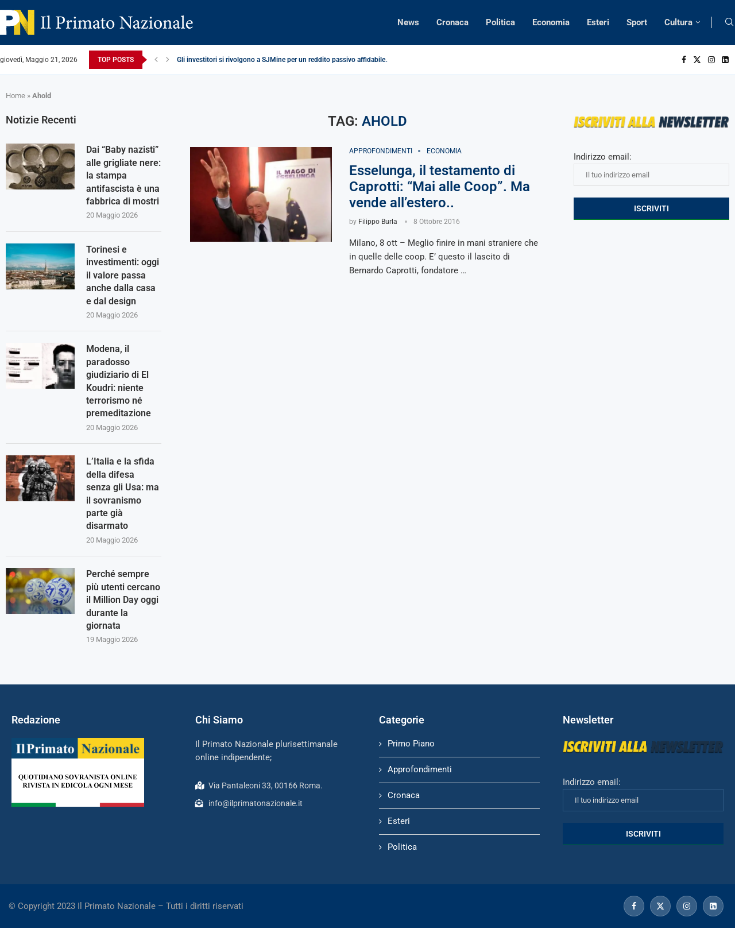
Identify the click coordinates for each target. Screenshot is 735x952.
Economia (551, 22)
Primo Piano (411, 743)
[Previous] (156, 60)
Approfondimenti (420, 769)
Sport (636, 22)
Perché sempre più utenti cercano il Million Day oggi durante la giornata (123, 599)
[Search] (729, 22)
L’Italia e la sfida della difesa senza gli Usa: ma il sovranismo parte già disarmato (122, 493)
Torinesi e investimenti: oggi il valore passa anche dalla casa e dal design (122, 275)
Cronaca (452, 22)
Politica (500, 22)
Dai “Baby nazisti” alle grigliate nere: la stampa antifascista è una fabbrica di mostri (123, 175)
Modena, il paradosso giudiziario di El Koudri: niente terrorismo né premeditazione (118, 381)
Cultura (678, 22)
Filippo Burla (377, 222)
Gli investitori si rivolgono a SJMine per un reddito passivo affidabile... (283, 60)
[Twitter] (697, 59)
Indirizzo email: (651, 169)
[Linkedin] (725, 59)
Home (15, 95)
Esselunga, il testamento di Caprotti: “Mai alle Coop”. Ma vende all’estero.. (439, 186)
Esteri (598, 22)
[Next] (167, 60)
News (408, 22)
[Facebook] (684, 59)
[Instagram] (711, 59)
